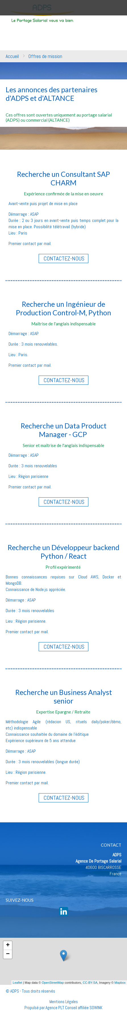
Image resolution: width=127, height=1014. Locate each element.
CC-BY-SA (90, 982)
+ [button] (8, 945)
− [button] (8, 954)
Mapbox (120, 982)
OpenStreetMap (53, 982)
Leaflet (17, 982)
